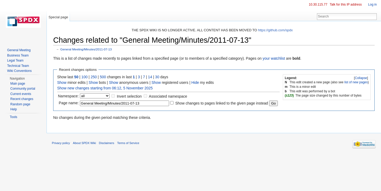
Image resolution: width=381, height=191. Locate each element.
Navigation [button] (17, 78)
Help (13, 109)
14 (150, 77)
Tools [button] (13, 117)
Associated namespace (168, 96)
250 (93, 77)
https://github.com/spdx (275, 30)
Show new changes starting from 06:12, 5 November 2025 (105, 88)
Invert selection (129, 96)
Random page (20, 104)
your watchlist (273, 58)
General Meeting (19, 50)
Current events (20, 94)
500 (103, 77)
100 (84, 77)
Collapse (361, 78)
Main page (17, 83)
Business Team (18, 55)
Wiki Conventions (19, 71)
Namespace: (68, 96)
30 (157, 77)
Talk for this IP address (346, 4)
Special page (58, 17)
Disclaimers (106, 143)
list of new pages (356, 82)
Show (61, 82)
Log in (372, 4)
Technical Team (18, 66)
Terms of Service (128, 143)
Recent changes (21, 99)
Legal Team (15, 60)
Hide (195, 82)
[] (361, 78)
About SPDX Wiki (84, 143)
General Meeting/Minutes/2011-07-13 (86, 49)
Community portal (22, 88)
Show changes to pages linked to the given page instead (221, 103)
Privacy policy (61, 143)
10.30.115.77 (318, 4)
